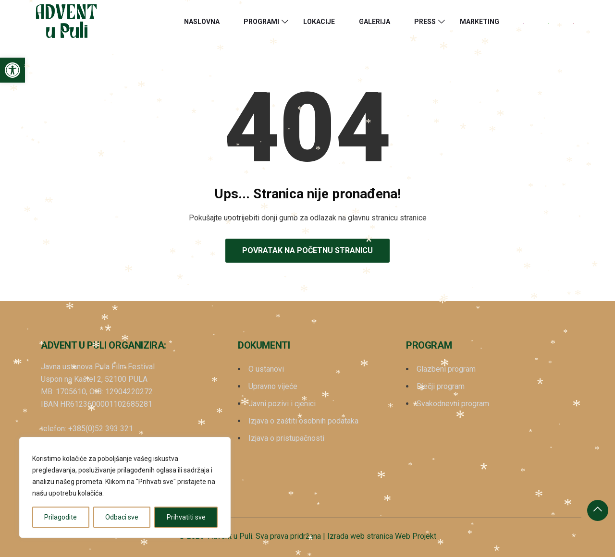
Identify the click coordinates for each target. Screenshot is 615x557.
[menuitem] (524, 21)
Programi (261, 21)
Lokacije (319, 21)
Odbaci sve (121, 517)
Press (425, 21)
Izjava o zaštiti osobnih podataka (303, 420)
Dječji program (441, 386)
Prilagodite (60, 517)
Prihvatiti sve (186, 517)
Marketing (479, 21)
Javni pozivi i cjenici (282, 403)
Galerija (374, 21)
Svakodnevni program (453, 403)
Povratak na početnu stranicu (307, 250)
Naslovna (202, 21)
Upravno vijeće (272, 386)
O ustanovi (266, 369)
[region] (125, 487)
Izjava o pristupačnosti (286, 438)
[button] (12, 70)
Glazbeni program (446, 369)
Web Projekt (415, 536)
